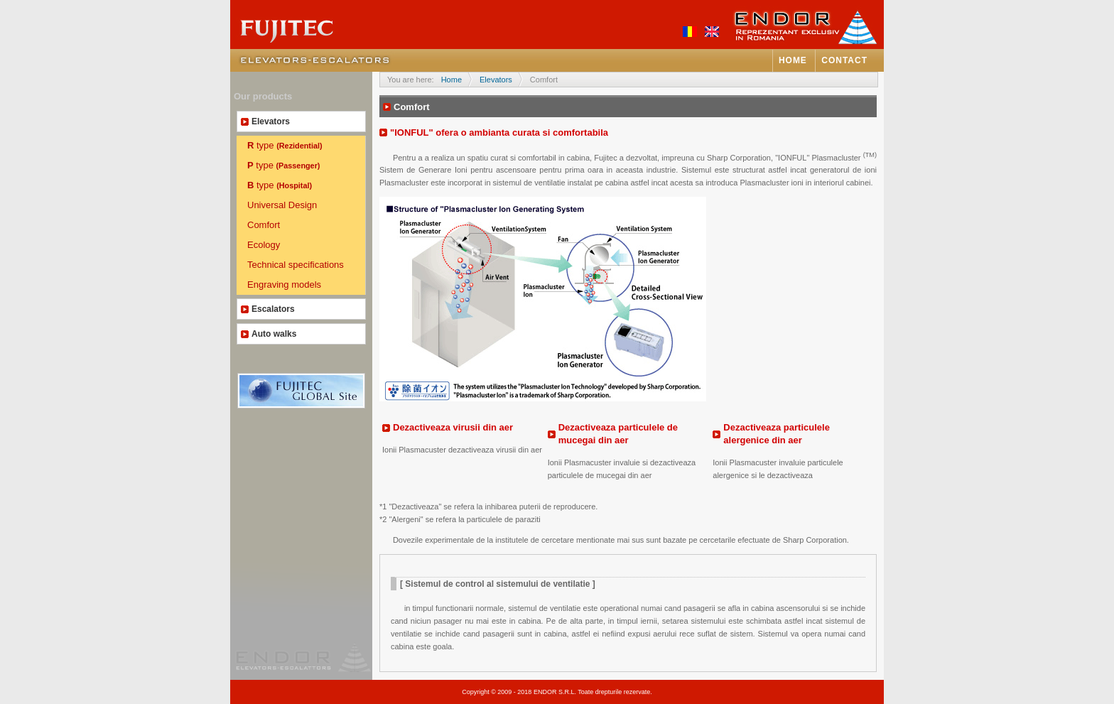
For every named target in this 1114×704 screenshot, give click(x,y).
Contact (844, 60)
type (285, 145)
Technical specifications (295, 264)
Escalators (273, 309)
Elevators (271, 121)
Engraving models (284, 284)
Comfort (263, 225)
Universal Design (282, 205)
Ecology (263, 244)
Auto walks (274, 334)
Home (793, 60)
